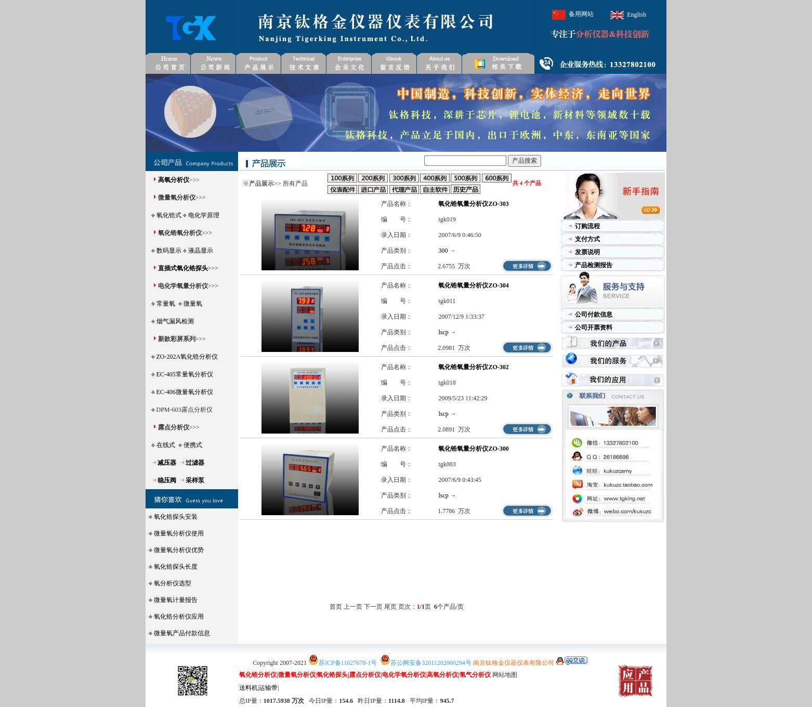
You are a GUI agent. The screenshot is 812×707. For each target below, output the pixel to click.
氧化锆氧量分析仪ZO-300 (473, 448)
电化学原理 (203, 215)
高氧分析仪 (173, 180)
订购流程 (587, 226)
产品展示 (261, 183)
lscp (443, 332)
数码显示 (168, 250)
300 (443, 250)
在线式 (165, 445)
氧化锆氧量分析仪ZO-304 (473, 285)
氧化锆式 (168, 215)
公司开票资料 (593, 327)
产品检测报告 (593, 265)
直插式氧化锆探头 (183, 268)
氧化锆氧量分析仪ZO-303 (473, 203)
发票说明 (587, 252)
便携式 (193, 445)
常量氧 (165, 303)
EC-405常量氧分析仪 (184, 374)
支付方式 (587, 239)
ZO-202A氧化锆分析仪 (187, 356)
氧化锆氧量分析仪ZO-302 (473, 367)
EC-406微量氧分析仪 (184, 392)
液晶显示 (200, 250)
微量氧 (193, 303)
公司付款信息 (593, 314)
